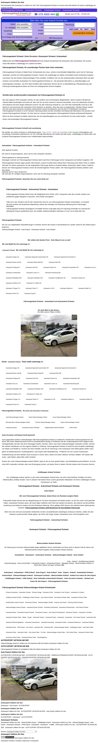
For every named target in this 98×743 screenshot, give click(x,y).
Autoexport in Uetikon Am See (25, 5)
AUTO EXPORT (26, 717)
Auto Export (14, 705)
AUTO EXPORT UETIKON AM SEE (15, 646)
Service (19, 731)
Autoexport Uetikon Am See (12, 2)
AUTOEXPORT (24, 705)
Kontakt (18, 741)
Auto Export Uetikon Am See (13, 652)
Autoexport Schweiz (9, 720)
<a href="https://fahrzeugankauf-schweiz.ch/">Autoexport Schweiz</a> (49, 323)
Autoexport (4, 705)
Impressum (26, 741)
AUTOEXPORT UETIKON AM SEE (15, 640)
